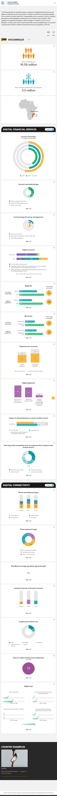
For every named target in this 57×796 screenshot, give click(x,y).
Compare (48, 129)
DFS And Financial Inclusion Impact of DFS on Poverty (13, 772)
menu (29, 40)
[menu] (54, 2)
